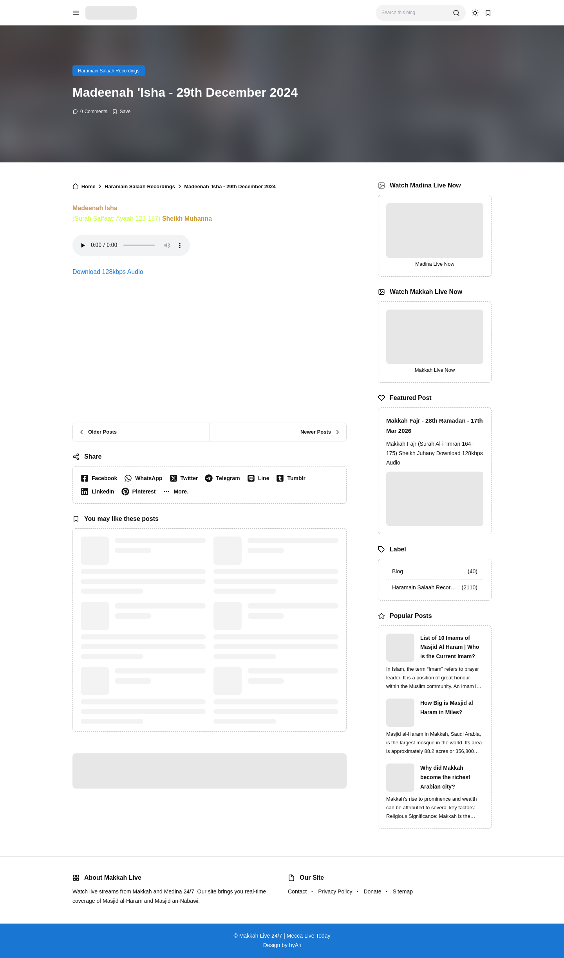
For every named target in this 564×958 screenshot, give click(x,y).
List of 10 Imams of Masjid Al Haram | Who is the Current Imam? (449, 647)
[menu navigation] (76, 12)
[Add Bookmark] (121, 111)
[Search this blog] (414, 12)
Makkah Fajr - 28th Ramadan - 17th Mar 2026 (434, 425)
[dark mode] (475, 12)
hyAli (295, 945)
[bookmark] (488, 12)
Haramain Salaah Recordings (108, 71)
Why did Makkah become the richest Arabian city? (445, 777)
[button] (177, 491)
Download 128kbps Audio (107, 271)
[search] (456, 12)
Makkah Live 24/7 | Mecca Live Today (285, 936)
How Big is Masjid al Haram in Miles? (446, 707)
